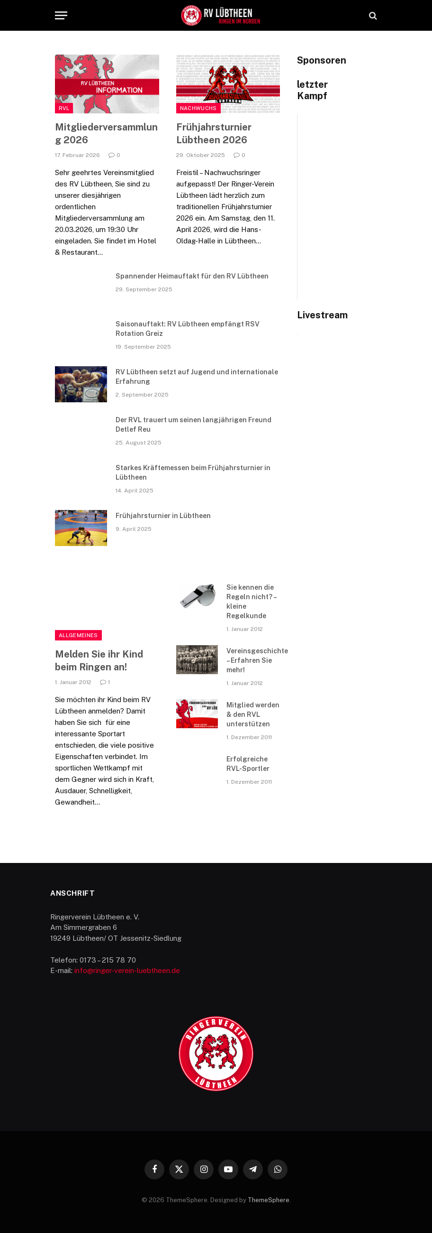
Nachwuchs (198, 108)
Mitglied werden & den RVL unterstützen (252, 714)
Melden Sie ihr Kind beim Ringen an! (99, 661)
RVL (64, 108)
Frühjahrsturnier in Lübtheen (163, 515)
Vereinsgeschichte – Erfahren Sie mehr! (257, 660)
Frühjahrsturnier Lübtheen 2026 (214, 133)
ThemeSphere (268, 1200)
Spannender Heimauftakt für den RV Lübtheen (192, 276)
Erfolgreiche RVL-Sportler (248, 763)
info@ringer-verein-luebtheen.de (127, 970)
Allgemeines (78, 635)
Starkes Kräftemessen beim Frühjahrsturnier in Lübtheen (193, 472)
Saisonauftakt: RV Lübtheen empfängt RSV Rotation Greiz (188, 328)
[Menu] (61, 15)
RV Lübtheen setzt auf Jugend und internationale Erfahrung (197, 376)
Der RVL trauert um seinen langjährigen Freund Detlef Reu (193, 424)
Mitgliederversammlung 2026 (106, 133)
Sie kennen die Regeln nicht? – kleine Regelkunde (251, 602)
